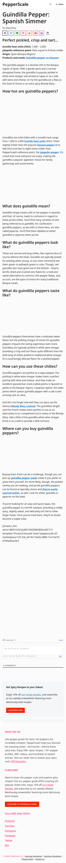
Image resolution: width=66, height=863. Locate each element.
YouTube (9, 825)
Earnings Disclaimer (33, 856)
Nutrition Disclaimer (52, 856)
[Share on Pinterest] (23, 33)
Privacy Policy (27, 859)
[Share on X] (4, 33)
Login (60, 640)
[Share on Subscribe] (41, 33)
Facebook (10, 835)
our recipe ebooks (31, 694)
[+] (34, 656)
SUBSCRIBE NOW (15, 710)
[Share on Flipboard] (35, 33)
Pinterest (10, 821)
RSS (7, 845)
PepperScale (15, 4)
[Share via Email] (17, 33)
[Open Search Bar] (50, 4)
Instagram (10, 830)
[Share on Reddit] (29, 33)
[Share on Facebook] (11, 33)
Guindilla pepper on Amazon (42, 57)
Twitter (8, 840)
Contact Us (39, 859)
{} (31, 656)
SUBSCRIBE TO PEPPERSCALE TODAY (22, 804)
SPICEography (18, 761)
